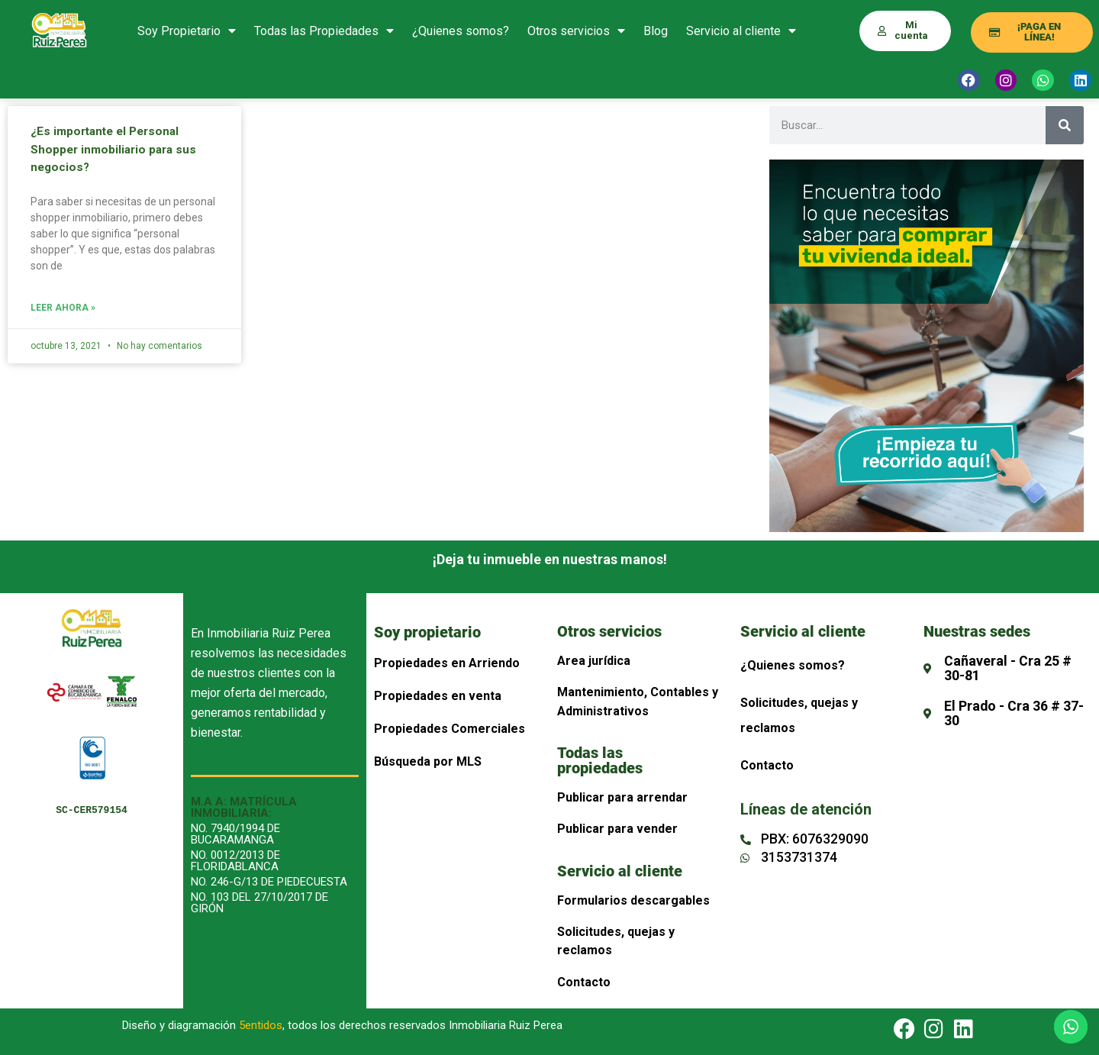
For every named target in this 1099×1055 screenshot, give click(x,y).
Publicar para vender (617, 828)
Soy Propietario (186, 30)
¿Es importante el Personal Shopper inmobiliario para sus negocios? (116, 148)
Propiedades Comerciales (449, 728)
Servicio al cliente (741, 30)
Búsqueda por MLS (428, 761)
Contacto (584, 982)
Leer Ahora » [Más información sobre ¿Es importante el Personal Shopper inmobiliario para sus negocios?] (63, 308)
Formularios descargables (633, 900)
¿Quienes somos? (460, 31)
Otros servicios (576, 30)
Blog (655, 31)
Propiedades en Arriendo (447, 663)
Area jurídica (593, 660)
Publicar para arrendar (622, 797)
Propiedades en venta (437, 696)
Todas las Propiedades (324, 30)
